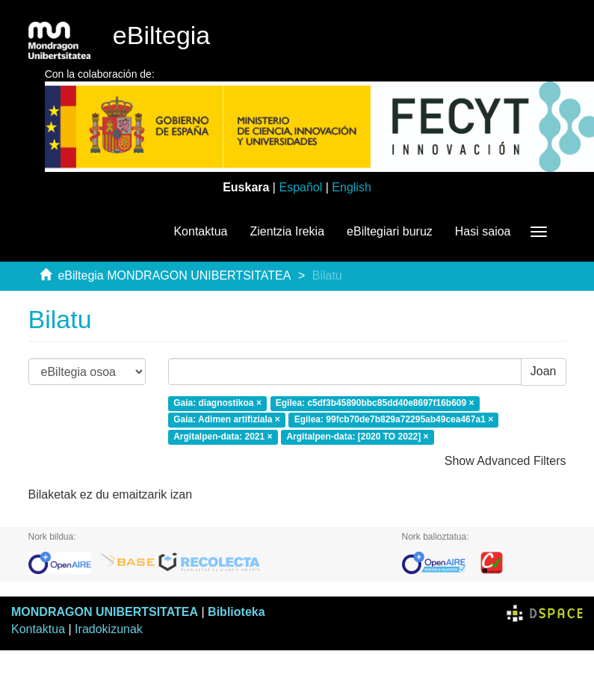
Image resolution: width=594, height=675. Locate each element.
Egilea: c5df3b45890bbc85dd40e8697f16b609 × (375, 403)
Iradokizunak (109, 629)
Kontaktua (200, 231)
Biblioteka (236, 611)
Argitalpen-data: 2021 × (222, 437)
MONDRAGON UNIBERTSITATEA (104, 611)
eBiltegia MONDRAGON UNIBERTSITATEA (174, 275)
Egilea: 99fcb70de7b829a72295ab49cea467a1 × (394, 420)
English (351, 187)
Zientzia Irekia (287, 231)
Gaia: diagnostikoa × (217, 403)
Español (300, 187)
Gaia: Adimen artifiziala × (226, 420)
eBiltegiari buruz (390, 231)
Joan (543, 371)
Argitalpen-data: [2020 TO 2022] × (357, 437)
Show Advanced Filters (505, 460)
